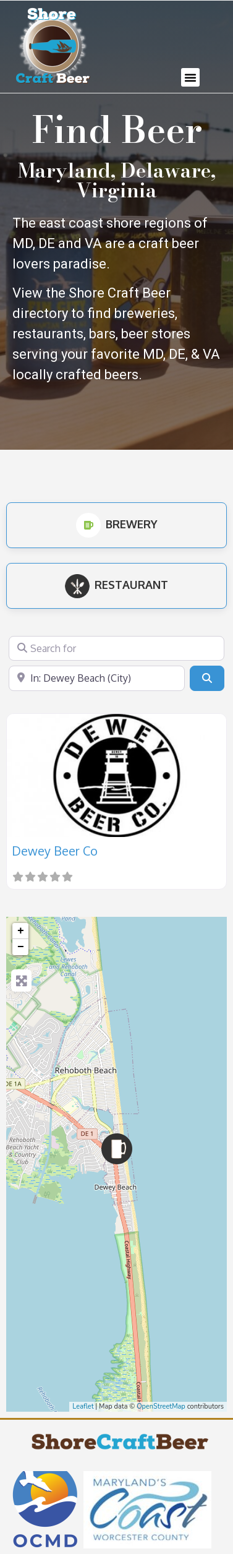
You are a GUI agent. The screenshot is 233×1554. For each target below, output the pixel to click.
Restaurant (116, 584)
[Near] (97, 678)
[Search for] (116, 648)
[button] (190, 77)
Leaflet (82, 1406)
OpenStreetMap (161, 1406)
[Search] (207, 678)
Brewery (117, 524)
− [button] (20, 947)
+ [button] (20, 931)
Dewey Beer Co (55, 851)
